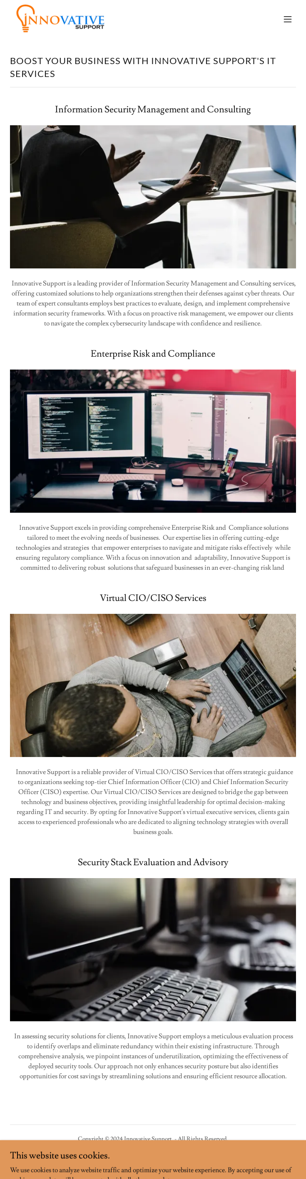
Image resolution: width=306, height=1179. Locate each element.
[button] (287, 19)
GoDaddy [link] (168, 1158)
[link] (60, 19)
